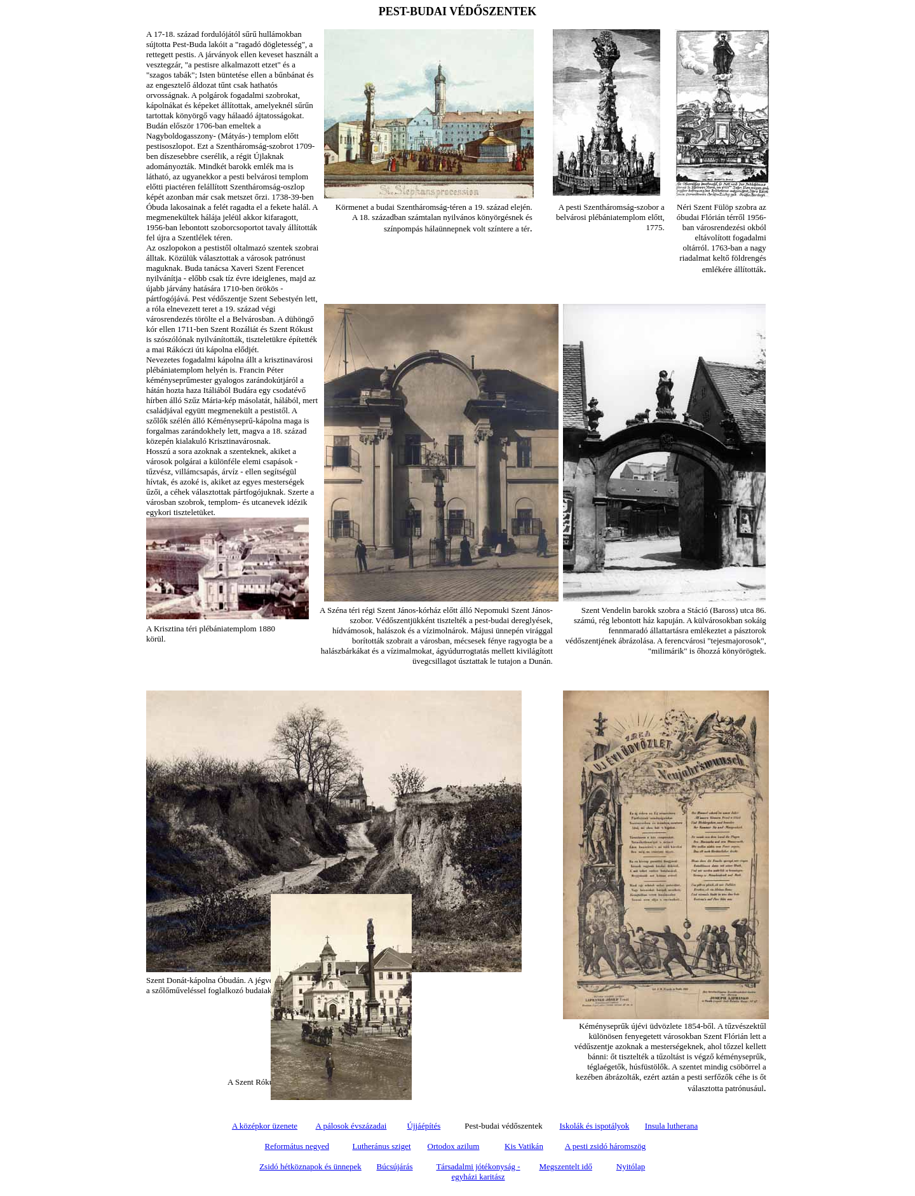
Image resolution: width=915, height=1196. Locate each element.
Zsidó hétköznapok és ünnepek (310, 1166)
